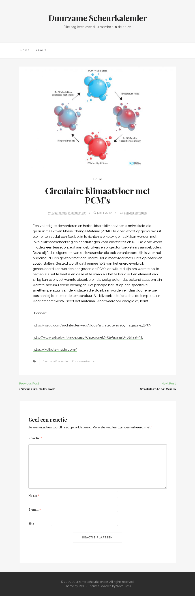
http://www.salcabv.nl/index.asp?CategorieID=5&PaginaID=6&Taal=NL (88, 337)
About (41, 50)
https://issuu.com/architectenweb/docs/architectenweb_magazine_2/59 (92, 325)
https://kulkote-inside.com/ (55, 350)
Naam (34, 496)
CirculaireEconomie (55, 361)
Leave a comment (135, 212)
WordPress (123, 586)
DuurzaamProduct (84, 361)
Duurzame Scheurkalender (97, 17)
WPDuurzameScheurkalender (67, 212)
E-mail (34, 510)
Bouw (97, 179)
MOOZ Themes (89, 586)
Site (31, 523)
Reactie (35, 438)
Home (24, 50)
